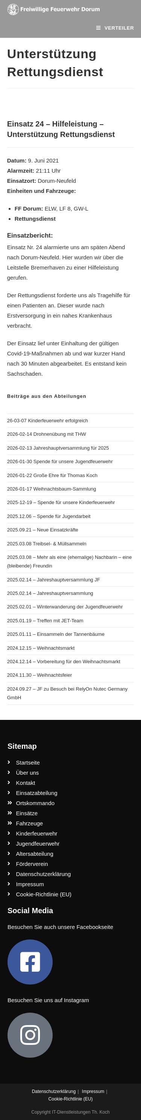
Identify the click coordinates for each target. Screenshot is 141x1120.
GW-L (81, 208)
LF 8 (65, 208)
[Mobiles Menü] (115, 28)
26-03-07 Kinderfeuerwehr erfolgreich (47, 420)
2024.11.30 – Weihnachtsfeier (39, 675)
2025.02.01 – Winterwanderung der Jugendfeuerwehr (65, 607)
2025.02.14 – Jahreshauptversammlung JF (53, 580)
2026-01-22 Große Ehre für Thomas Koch (52, 475)
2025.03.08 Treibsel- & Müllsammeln (46, 543)
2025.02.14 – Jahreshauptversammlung (50, 593)
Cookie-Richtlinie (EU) (70, 1099)
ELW (50, 208)
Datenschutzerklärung (54, 1091)
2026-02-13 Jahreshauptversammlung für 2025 (58, 448)
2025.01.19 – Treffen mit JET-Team (45, 620)
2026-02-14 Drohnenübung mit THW (46, 434)
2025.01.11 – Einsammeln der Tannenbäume (56, 634)
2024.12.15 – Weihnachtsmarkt (41, 648)
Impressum (93, 1091)
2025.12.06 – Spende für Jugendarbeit (49, 516)
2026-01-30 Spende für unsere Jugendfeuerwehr (60, 461)
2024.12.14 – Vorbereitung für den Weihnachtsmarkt (63, 661)
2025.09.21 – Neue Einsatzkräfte (42, 530)
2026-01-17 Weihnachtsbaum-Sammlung (51, 489)
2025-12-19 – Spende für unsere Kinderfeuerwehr (61, 502)
